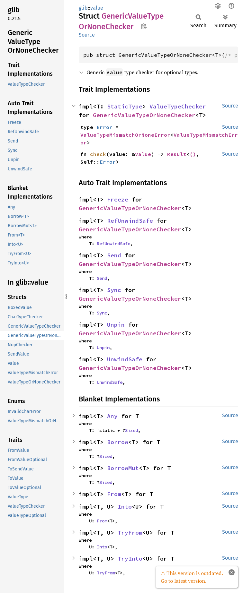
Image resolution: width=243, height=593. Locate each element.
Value (143, 154)
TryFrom (130, 532)
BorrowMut (123, 468)
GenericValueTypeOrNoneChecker (144, 115)
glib (83, 8)
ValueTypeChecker (177, 106)
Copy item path (144, 26)
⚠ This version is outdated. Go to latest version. (192, 577)
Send (114, 255)
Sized (131, 430)
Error (104, 127)
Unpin (116, 324)
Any (112, 416)
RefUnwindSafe (130, 220)
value (96, 8)
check (98, 154)
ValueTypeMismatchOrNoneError (125, 135)
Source (87, 35)
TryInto (130, 558)
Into (125, 506)
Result (176, 154)
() (193, 154)
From (114, 494)
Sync (114, 290)
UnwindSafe (124, 359)
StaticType (124, 106)
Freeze (117, 199)
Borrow (117, 442)
